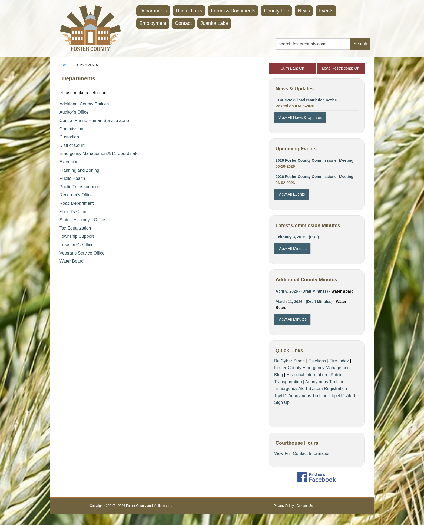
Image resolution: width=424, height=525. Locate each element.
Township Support (76, 236)
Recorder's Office (76, 195)
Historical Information (306, 374)
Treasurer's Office (76, 244)
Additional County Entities (84, 104)
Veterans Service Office (82, 253)
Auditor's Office (74, 112)
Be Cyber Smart (289, 361)
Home (63, 65)
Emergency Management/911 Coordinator (99, 153)
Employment (152, 23)
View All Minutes (292, 248)
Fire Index (339, 361)
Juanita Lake (214, 23)
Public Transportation (79, 186)
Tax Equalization (75, 228)
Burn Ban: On (292, 68)
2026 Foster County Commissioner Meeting (314, 160)
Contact (183, 23)
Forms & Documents (233, 11)
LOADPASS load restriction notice (306, 100)
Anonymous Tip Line (325, 381)
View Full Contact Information (302, 453)
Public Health (72, 178)
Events (326, 11)
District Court (71, 145)
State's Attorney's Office (82, 219)
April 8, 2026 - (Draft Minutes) (302, 291)
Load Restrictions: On (340, 68)
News (304, 11)
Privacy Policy (284, 506)
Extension (68, 162)
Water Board (71, 261)
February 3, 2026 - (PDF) (297, 237)
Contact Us (305, 506)
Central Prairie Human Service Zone (94, 120)
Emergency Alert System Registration (311, 388)
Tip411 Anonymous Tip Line (300, 395)
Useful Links (189, 11)
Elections (317, 361)
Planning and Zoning (79, 170)
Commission (71, 129)
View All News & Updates (300, 117)
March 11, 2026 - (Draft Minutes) (304, 301)
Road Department (76, 203)
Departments (153, 11)
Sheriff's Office (73, 211)
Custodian (69, 137)
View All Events (291, 194)
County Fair (276, 11)
